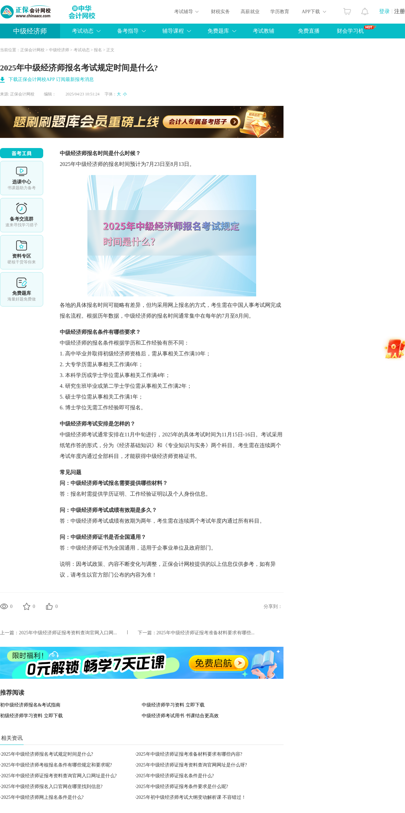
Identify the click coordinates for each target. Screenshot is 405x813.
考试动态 (82, 31)
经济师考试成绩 (100, 510)
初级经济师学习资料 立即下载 (31, 715)
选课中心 (21, 178)
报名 (98, 50)
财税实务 (220, 11)
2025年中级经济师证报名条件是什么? (175, 775)
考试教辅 (263, 31)
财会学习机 (356, 29)
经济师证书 (94, 537)
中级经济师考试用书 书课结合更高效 (180, 715)
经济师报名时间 (89, 153)
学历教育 (279, 11)
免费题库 (218, 31)
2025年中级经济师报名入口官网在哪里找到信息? (52, 786)
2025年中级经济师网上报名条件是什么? (42, 797)
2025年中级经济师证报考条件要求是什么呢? (182, 786)
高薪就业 (250, 11)
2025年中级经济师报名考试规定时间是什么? (47, 754)
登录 (384, 11)
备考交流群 (21, 215)
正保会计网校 (32, 50)
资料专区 (21, 252)
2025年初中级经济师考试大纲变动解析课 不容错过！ (191, 797)
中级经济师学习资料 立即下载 (173, 704)
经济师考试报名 (100, 483)
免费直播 (309, 31)
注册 (399, 11)
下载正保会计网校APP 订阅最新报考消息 (51, 79)
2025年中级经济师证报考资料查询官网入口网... (68, 632)
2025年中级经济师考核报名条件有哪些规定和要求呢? (56, 764)
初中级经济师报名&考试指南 (30, 704)
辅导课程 (173, 31)
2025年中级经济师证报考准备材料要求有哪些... (206, 632)
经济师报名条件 (89, 332)
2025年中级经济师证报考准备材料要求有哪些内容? (189, 754)
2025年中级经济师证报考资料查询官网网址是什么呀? (191, 764)
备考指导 (128, 31)
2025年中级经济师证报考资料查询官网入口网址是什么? (59, 775)
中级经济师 (30, 31)
